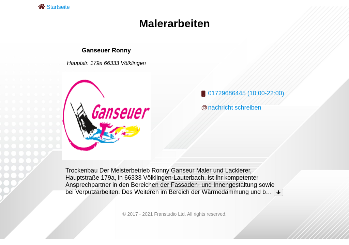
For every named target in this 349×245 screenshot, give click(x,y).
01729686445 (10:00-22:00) (246, 93)
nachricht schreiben (234, 107)
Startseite (58, 7)
